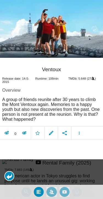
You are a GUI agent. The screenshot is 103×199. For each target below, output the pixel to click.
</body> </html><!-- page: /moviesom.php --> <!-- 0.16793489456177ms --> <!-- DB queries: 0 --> (51, 99)
